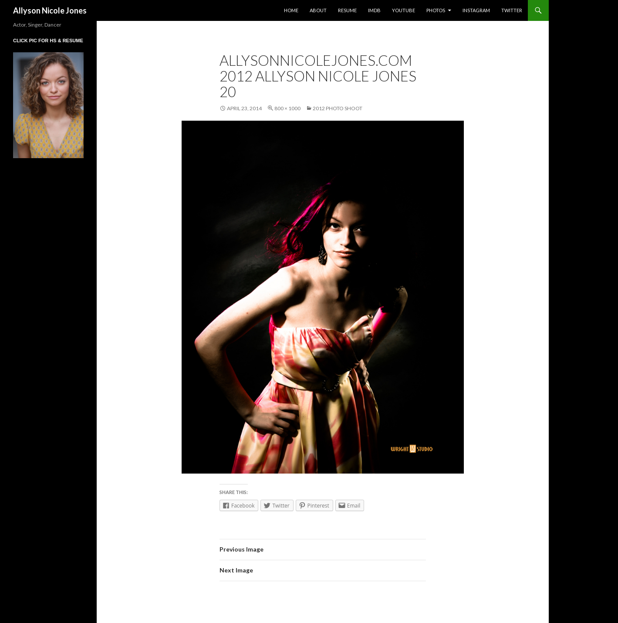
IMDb (374, 10)
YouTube (403, 10)
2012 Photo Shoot (337, 108)
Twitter (511, 10)
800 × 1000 (287, 108)
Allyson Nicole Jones (50, 10)
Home (291, 10)
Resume (347, 10)
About (318, 10)
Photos (435, 10)
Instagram (476, 10)
